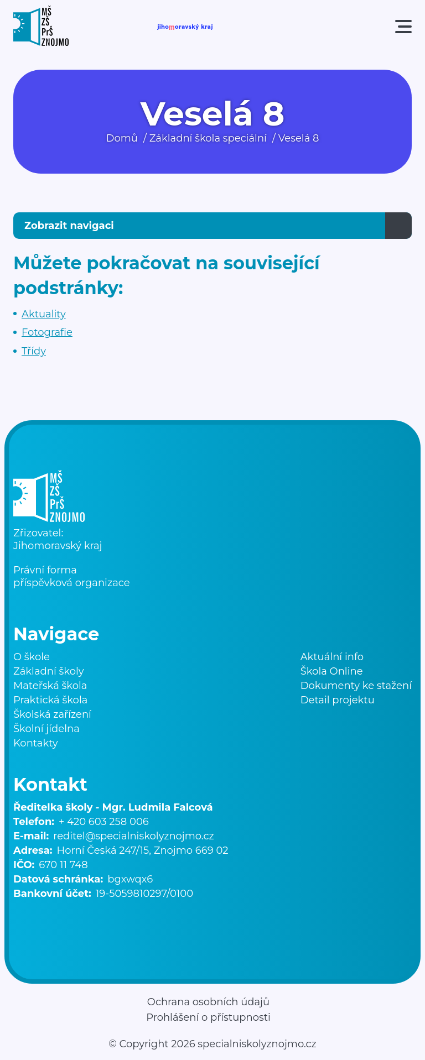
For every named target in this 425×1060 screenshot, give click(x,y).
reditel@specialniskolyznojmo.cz (133, 836)
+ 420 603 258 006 (104, 822)
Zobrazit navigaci (69, 226)
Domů (122, 138)
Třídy (34, 351)
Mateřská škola (50, 686)
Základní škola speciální (208, 138)
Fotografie (47, 332)
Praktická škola (50, 700)
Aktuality (44, 314)
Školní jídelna (46, 729)
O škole (31, 657)
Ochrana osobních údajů (208, 1002)
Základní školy (48, 671)
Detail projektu (337, 700)
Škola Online (331, 671)
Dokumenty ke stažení (356, 686)
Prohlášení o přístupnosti (208, 1017)
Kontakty (35, 743)
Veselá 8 (298, 138)
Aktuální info (332, 657)
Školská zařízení (52, 714)
